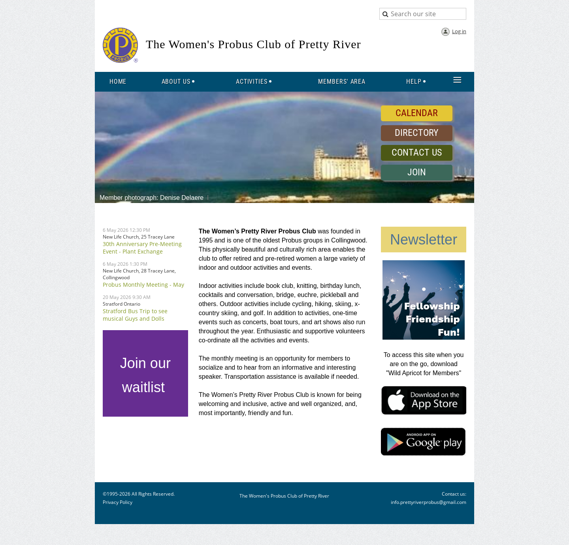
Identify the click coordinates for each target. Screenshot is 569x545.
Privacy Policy (117, 502)
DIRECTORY (417, 132)
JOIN (416, 172)
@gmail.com (452, 502)
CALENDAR (417, 112)
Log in (459, 31)
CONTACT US (417, 152)
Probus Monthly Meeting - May (143, 284)
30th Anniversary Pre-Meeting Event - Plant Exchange (142, 247)
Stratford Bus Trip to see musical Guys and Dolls (135, 314)
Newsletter (423, 239)
